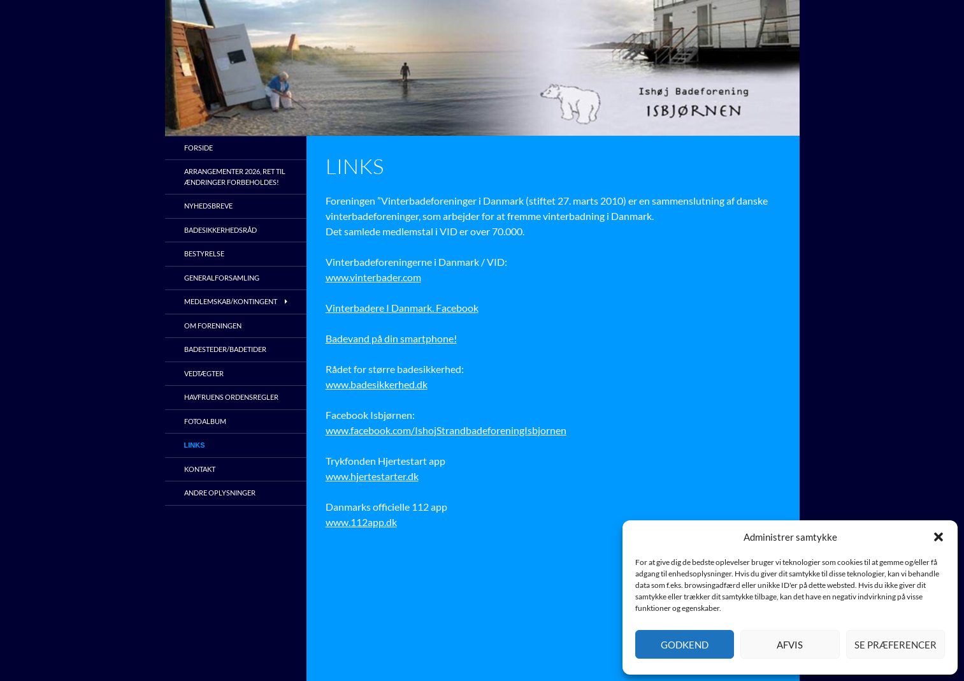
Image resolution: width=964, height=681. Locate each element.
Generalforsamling (221, 278)
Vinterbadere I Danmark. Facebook (402, 308)
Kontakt (199, 469)
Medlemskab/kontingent (230, 301)
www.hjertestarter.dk (372, 476)
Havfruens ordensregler (231, 397)
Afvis (790, 644)
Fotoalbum (205, 421)
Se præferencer (895, 644)
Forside (198, 147)
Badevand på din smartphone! (391, 338)
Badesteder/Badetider (225, 349)
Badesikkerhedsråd (220, 230)
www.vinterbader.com (373, 277)
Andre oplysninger (219, 492)
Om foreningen (212, 325)
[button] (938, 537)
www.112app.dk (361, 522)
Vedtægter (204, 373)
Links (194, 445)
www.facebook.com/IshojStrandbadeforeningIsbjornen (446, 430)
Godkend (685, 644)
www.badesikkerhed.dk (377, 384)
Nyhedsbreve (208, 205)
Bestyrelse (204, 253)
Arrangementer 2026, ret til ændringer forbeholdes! (234, 176)
